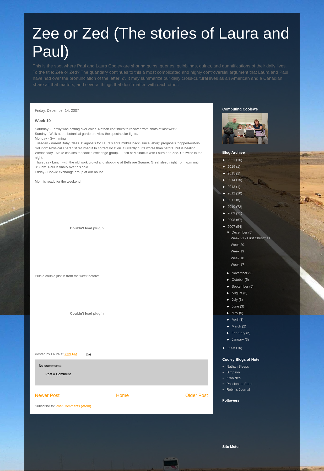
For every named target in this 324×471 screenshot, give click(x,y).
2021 (232, 160)
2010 (232, 207)
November (240, 273)
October (238, 280)
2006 (232, 348)
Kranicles (233, 378)
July (235, 299)
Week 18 (237, 258)
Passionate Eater (239, 384)
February (239, 333)
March (237, 326)
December (240, 232)
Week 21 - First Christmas (250, 238)
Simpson (233, 372)
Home (122, 395)
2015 (232, 173)
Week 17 (237, 265)
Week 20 (237, 245)
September (240, 286)
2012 (232, 193)
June (236, 306)
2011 (232, 200)
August (237, 293)
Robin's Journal (238, 389)
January (238, 339)
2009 (232, 213)
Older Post (196, 395)
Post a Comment (58, 374)
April (236, 319)
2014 (232, 180)
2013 (232, 187)
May (235, 313)
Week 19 (237, 251)
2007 (232, 227)
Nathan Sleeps (237, 366)
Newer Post (47, 395)
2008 (232, 220)
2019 (232, 166)
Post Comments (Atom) (73, 406)
